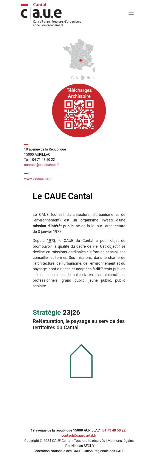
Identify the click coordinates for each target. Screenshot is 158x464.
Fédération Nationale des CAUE (57, 451)
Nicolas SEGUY (82, 446)
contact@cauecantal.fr (41, 165)
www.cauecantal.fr (38, 179)
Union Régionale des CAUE (104, 451)
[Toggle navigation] (131, 14)
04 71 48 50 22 (43, 160)
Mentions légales (121, 441)
